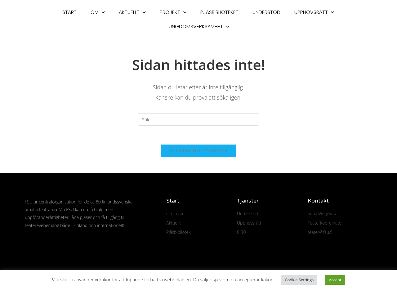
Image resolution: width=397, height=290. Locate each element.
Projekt (173, 12)
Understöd (266, 12)
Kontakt (318, 200)
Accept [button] (335, 280)
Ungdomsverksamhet (199, 26)
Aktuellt (132, 12)
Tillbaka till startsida (198, 151)
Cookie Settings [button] (299, 280)
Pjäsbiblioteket (219, 12)
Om (98, 12)
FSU (29, 202)
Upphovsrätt (314, 12)
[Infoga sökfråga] (198, 119)
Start (69, 12)
